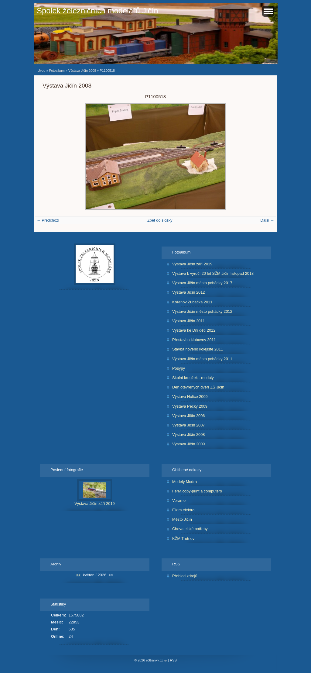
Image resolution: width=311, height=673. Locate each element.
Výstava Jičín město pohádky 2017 (202, 283)
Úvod (41, 70)
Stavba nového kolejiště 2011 (197, 349)
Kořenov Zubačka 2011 (192, 302)
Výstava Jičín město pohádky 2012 (202, 311)
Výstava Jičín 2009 (188, 444)
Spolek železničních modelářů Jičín (97, 10)
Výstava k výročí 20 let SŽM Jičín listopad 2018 (213, 273)
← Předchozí (48, 220)
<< (78, 575)
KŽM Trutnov (183, 538)
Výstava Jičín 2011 (188, 321)
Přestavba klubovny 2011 (194, 339)
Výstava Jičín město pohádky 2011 (202, 359)
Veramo (179, 500)
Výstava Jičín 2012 (188, 292)
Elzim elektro (183, 510)
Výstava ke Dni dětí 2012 (193, 330)
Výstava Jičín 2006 (188, 415)
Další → (267, 220)
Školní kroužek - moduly (193, 377)
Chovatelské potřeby (190, 528)
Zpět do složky (160, 220)
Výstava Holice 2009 (190, 396)
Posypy (178, 368)
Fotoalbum (56, 70)
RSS (173, 660)
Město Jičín (182, 519)
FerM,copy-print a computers (197, 491)
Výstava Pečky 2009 (189, 406)
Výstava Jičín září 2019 (192, 264)
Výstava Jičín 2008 (82, 70)
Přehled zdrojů (184, 576)
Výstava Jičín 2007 (188, 425)
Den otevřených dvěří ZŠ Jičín (198, 387)
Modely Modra (184, 481)
